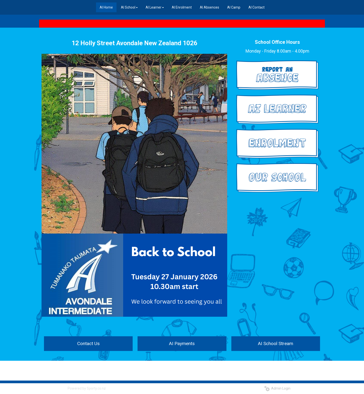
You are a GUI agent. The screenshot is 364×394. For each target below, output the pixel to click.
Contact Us (88, 343)
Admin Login (277, 388)
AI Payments (182, 343)
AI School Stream (275, 343)
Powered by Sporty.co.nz (87, 388)
